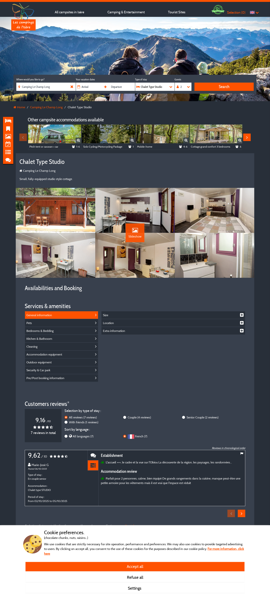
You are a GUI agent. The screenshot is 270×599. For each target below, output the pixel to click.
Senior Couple (202, 417)
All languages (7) (83, 436)
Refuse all (135, 577)
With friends (83, 422)
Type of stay (141, 79)
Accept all (135, 566)
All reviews (83, 417)
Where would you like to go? (30, 79)
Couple (139, 417)
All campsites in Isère (69, 12)
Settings (135, 588)
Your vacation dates (85, 79)
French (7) (141, 436)
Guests (178, 79)
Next (247, 137)
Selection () (236, 12)
